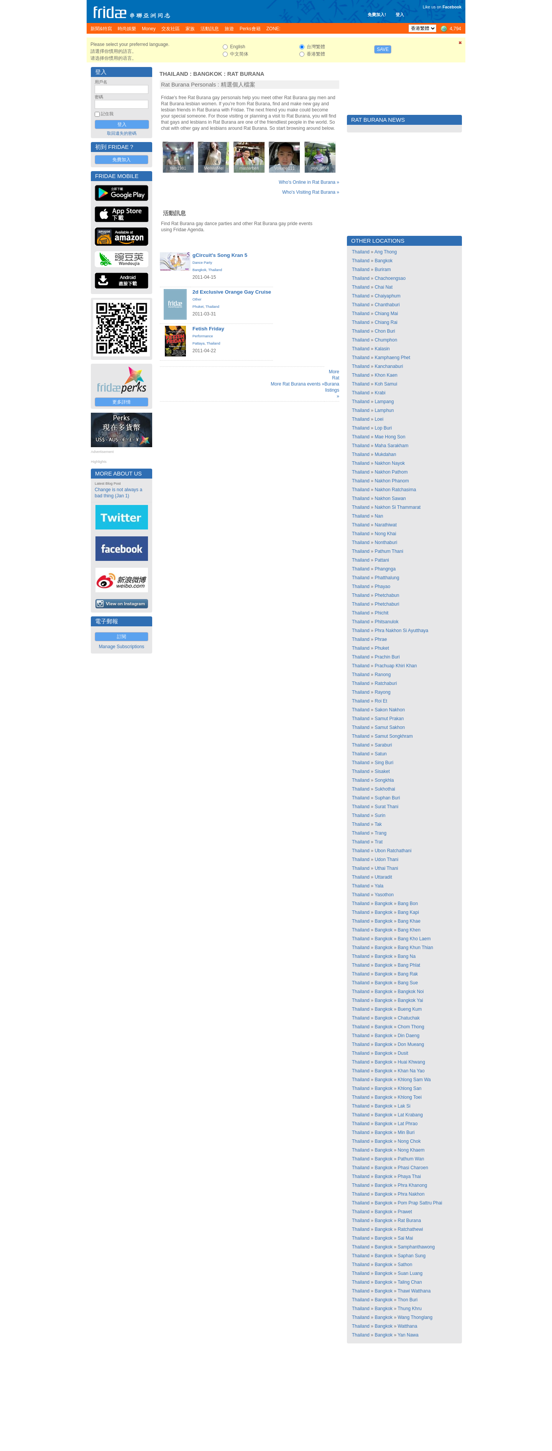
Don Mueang (411, 1044)
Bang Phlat (409, 965)
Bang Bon (408, 903)
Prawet (405, 1211)
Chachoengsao (390, 278)
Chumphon (386, 340)
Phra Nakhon (411, 1194)
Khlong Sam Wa (414, 1079)
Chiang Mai (386, 313)
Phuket (198, 307)
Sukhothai (385, 789)
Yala (379, 886)
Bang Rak (408, 974)
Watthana (407, 1326)
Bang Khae (409, 921)
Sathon (405, 1264)
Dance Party (202, 263)
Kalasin (382, 348)
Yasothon (384, 894)
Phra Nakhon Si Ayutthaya (401, 630)
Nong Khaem (411, 1150)
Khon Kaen (386, 375)
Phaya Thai (409, 1176)
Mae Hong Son (390, 437)
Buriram (383, 269)
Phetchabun (387, 595)
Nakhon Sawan (390, 498)
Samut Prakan (389, 718)
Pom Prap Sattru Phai (420, 1203)
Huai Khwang (411, 1062)
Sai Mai (405, 1238)
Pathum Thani (389, 551)
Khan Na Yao (411, 1071)
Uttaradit (383, 877)
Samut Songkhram (393, 736)
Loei (379, 419)
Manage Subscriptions (122, 646)
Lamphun (384, 410)
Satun (380, 754)
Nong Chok (409, 1141)
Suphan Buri (387, 798)
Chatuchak (408, 1018)
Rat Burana (245, 74)
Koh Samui (386, 384)
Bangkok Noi (411, 991)
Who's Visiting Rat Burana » (310, 192)
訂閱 (121, 636)
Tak (378, 824)
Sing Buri (384, 762)
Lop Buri (383, 428)
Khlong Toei (410, 1097)
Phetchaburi (387, 604)
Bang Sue (408, 982)
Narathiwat (385, 525)
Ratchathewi (410, 1229)
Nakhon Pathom (391, 472)
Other (196, 299)
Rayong (382, 692)
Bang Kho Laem (414, 938)
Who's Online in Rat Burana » (309, 182)
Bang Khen (409, 930)
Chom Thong (411, 1026)
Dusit (403, 1053)
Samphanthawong (416, 1247)
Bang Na (407, 956)
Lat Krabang (410, 1115)
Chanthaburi (387, 304)
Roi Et (381, 701)
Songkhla (384, 780)
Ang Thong (386, 252)
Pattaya (198, 343)
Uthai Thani (386, 868)
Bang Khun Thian (415, 947)
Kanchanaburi (389, 366)
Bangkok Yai (410, 1000)
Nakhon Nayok (390, 463)
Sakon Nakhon (390, 709)
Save (383, 49)
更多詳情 (121, 402)
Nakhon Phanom (392, 481)
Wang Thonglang (415, 1317)
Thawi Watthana (414, 1291)
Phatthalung (387, 577)
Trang (380, 833)
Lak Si (404, 1106)
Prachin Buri (387, 657)
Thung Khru (410, 1308)
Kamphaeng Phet (392, 357)
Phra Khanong (412, 1185)
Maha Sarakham (391, 445)
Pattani (382, 560)
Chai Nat (384, 287)
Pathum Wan (411, 1159)
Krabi (380, 392)
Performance (202, 336)
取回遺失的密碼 (121, 133)
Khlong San (409, 1088)
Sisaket (382, 771)
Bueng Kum (410, 1009)
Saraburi (383, 745)
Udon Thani (386, 859)
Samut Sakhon (390, 727)
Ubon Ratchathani (393, 850)
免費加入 (121, 159)
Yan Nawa (408, 1335)
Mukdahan (385, 454)
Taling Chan (410, 1282)
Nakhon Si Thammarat (398, 507)
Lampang (384, 401)
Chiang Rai (386, 322)
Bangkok (207, 74)
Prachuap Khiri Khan (396, 665)
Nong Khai (385, 533)
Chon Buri (385, 331)
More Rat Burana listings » (331, 384)
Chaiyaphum (387, 296)
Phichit (381, 613)
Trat (379, 842)
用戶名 (101, 82)
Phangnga (385, 569)
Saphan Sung (412, 1255)
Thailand (173, 74)
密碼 (99, 97)
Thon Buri (407, 1299)
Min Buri (406, 1132)
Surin (380, 815)
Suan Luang (410, 1273)
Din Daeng (408, 1035)
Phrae (381, 639)
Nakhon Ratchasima (395, 489)
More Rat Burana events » (297, 384)
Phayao (382, 586)
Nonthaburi (386, 542)
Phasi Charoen (413, 1167)
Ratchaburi (386, 683)
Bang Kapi (408, 912)
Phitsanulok (386, 621)
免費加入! (377, 14)
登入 (400, 14)
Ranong (383, 674)
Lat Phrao (407, 1123)
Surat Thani (386, 806)
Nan (379, 516)
